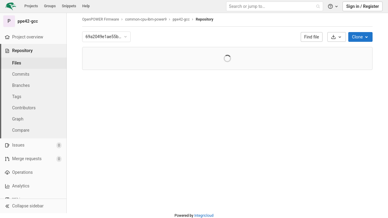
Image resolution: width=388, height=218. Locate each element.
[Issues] (33, 145)
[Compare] (33, 130)
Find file (311, 37)
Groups (50, 6)
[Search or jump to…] (275, 6)
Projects (31, 6)
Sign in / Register (362, 6)
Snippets (69, 6)
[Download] (336, 37)
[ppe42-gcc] (33, 21)
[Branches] (33, 85)
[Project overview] (33, 37)
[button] (33, 206)
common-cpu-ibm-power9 (146, 19)
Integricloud (203, 215)
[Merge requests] (33, 159)
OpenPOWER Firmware (100, 19)
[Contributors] (33, 108)
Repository (204, 19)
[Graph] (33, 119)
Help (86, 6)
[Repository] (33, 51)
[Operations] (33, 172)
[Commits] (33, 74)
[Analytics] (33, 186)
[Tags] (33, 96)
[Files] (33, 63)
